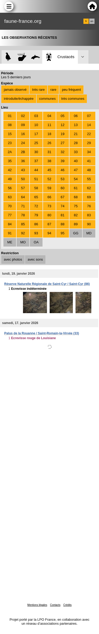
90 (89, 224)
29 (89, 143)
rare (53, 90)
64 (23, 197)
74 (62, 206)
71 (23, 206)
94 (49, 233)
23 (10, 143)
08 (10, 125)
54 (76, 179)
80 (49, 215)
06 (76, 116)
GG (75, 233)
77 (10, 215)
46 (62, 170)
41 (89, 161)
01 (10, 116)
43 (23, 170)
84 (10, 224)
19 (62, 134)
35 (10, 161)
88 (62, 224)
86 (36, 224)
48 (89, 170)
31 (49, 152)
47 (76, 170)
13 (76, 125)
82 (76, 215)
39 (62, 161)
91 (10, 233)
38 (49, 161)
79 (36, 215)
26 (49, 143)
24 (23, 143)
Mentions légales (37, 604)
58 (36, 188)
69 (89, 197)
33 (76, 152)
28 (76, 143)
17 (36, 134)
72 (36, 206)
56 (10, 188)
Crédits (67, 604)
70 (10, 206)
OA (36, 242)
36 (23, 161)
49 (10, 179)
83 (89, 215)
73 (49, 206)
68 (76, 197)
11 (49, 125)
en (92, 21)
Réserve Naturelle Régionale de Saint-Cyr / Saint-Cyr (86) (47, 284)
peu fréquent (71, 90)
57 (23, 188)
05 (62, 116)
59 (49, 188)
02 (23, 116)
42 (10, 170)
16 (23, 134)
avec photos (13, 259)
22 (89, 134)
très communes (72, 99)
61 (76, 188)
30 (36, 152)
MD (89, 233)
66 (49, 197)
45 (49, 170)
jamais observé (15, 90)
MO (23, 242)
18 (49, 134)
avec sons (35, 259)
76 (89, 206)
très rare (38, 90)
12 (62, 125)
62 (89, 188)
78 (23, 215)
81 (62, 215)
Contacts (55, 604)
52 (49, 179)
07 (89, 116)
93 (36, 233)
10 (36, 125)
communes (47, 99)
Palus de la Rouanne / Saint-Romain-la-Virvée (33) (41, 333)
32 (62, 152)
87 (49, 224)
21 (76, 134)
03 (36, 116)
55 (89, 179)
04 (49, 116)
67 (62, 197)
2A (10, 152)
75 (76, 206)
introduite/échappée (19, 99)
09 (23, 125)
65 (36, 197)
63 (10, 197)
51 (36, 179)
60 (62, 188)
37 (36, 161)
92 (23, 233)
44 (36, 170)
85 (23, 224)
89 (76, 224)
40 (76, 161)
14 (89, 125)
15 (10, 134)
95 (62, 233)
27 (62, 143)
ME (9, 242)
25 (36, 143)
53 (62, 179)
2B (23, 152)
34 (89, 152)
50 (23, 179)
